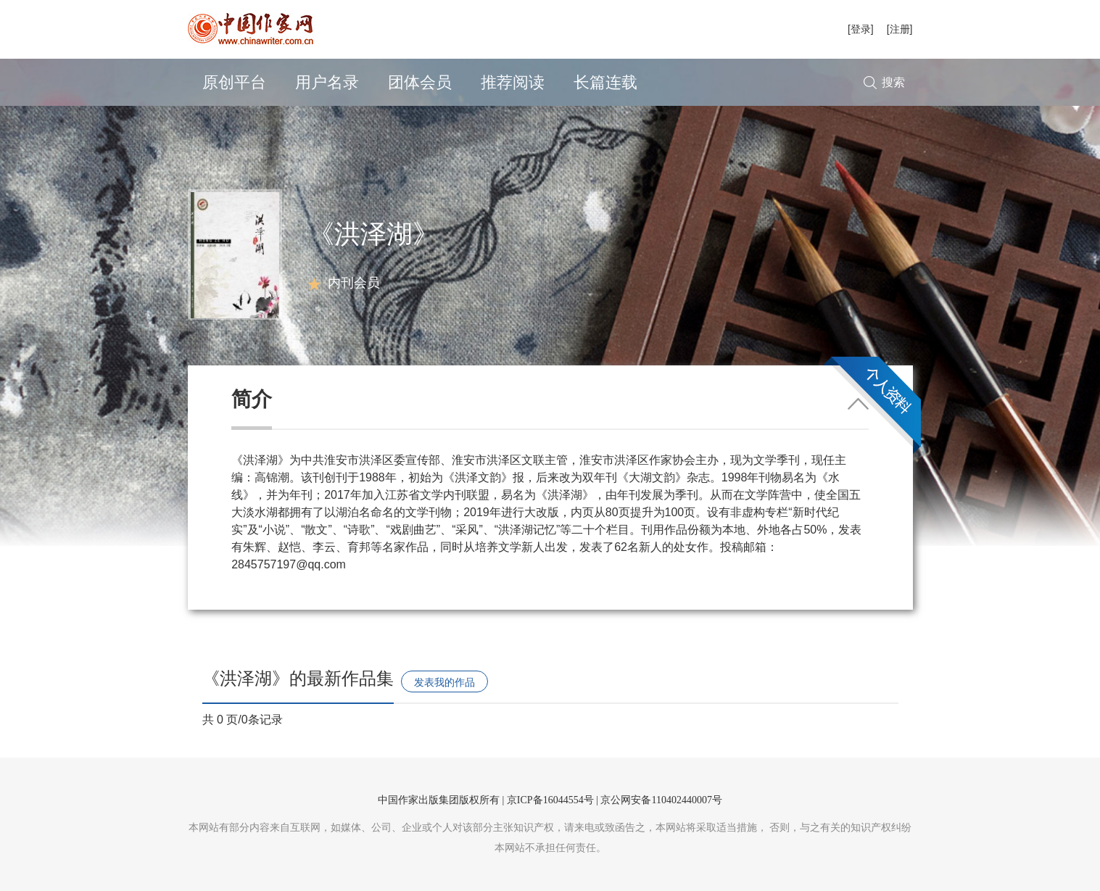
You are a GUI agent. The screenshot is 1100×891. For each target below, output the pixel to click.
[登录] (861, 29)
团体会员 (420, 82)
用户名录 (327, 82)
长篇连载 (605, 82)
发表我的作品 (444, 682)
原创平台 (234, 82)
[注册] (900, 29)
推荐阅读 (513, 82)
